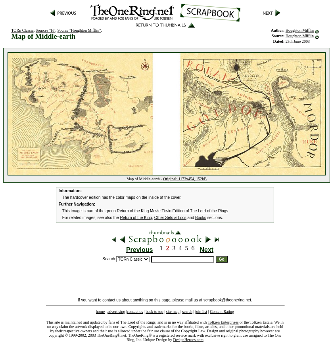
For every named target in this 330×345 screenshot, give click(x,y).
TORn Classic (22, 30)
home (100, 311)
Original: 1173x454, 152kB (185, 179)
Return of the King (136, 217)
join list (201, 311)
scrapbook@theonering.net (227, 300)
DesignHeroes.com (188, 339)
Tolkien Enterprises (223, 322)
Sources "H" (46, 30)
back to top (154, 311)
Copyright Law (193, 331)
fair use (153, 331)
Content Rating (222, 311)
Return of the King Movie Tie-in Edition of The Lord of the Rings (172, 211)
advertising (116, 311)
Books (200, 217)
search (187, 311)
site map (173, 311)
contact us (135, 311)
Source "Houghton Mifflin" (79, 30)
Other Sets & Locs (170, 217)
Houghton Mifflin (300, 30)
